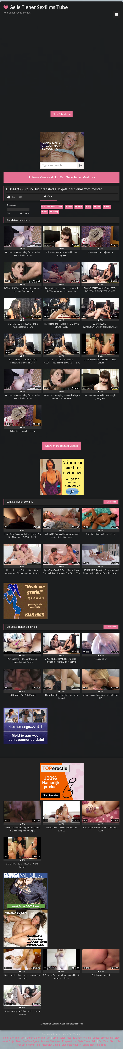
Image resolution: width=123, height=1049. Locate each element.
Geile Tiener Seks (87, 1041)
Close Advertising (61, 114)
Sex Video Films (107, 1041)
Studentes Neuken (71, 1045)
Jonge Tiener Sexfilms (94, 1045)
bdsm (78, 207)
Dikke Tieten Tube (61, 1038)
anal (69, 207)
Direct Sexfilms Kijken (27, 1041)
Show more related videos (61, 445)
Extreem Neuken (82, 1038)
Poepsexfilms (69, 1041)
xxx (44, 212)
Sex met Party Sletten (48, 1045)
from (97, 207)
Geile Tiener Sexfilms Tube (36, 7)
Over (48, 196)
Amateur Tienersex (50, 1041)
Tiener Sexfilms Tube (14, 1038)
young (54, 212)
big (88, 207)
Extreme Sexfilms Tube (39, 1038)
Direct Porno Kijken (103, 1038)
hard (107, 207)
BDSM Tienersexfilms (51, 207)
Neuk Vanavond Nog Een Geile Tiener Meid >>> (61, 177)
